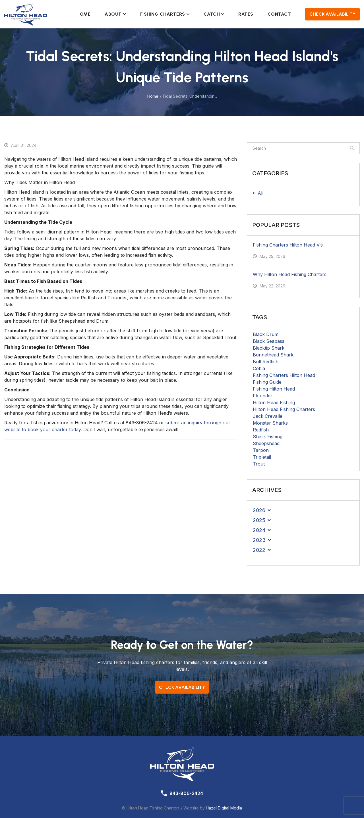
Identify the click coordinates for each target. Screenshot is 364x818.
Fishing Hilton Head (274, 389)
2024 (259, 530)
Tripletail (262, 457)
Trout (259, 464)
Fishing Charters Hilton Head (284, 375)
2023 (259, 540)
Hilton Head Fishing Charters (284, 409)
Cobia (259, 368)
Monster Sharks (270, 423)
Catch (214, 14)
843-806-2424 (186, 793)
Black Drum (265, 334)
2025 (259, 520)
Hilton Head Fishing (274, 402)
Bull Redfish (265, 361)
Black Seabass (268, 341)
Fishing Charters (164, 14)
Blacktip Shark (268, 348)
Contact (279, 14)
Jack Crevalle (267, 416)
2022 (259, 550)
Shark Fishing (267, 436)
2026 (259, 510)
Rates (245, 14)
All (260, 193)
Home (83, 14)
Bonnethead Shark (273, 355)
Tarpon (261, 450)
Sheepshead (266, 443)
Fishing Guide (267, 382)
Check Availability (332, 14)
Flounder (262, 395)
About (115, 14)
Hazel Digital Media (224, 808)
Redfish (261, 430)
